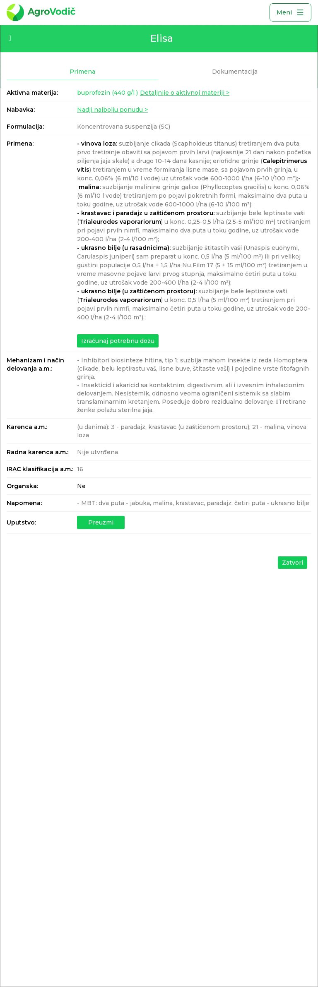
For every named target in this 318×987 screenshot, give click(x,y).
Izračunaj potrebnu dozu (117, 341)
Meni (290, 12)
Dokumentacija (235, 71)
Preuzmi (100, 522)
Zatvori (292, 562)
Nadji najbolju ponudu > (112, 109)
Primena (82, 71)
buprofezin (107, 92)
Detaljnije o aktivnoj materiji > (184, 92)
